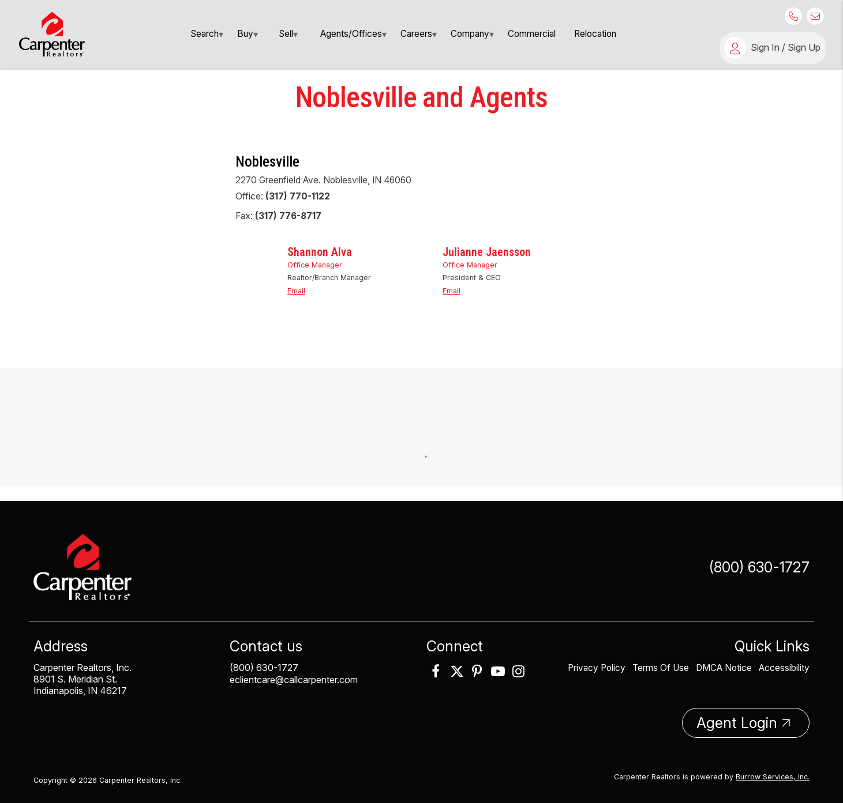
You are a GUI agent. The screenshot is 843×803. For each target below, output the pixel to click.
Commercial (532, 33)
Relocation (595, 33)
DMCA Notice (724, 662)
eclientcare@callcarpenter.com (294, 674)
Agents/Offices (351, 33)
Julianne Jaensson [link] (487, 272)
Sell (286, 33)
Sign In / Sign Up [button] (785, 47)
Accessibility (784, 662)
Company (470, 33)
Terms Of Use (660, 662)
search (204, 33)
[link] (52, 33)
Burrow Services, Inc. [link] (773, 771)
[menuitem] (204, 34)
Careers (416, 33)
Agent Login (736, 717)
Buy (245, 33)
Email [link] (296, 305)
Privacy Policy (598, 662)
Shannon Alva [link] (319, 272)
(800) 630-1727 (759, 562)
